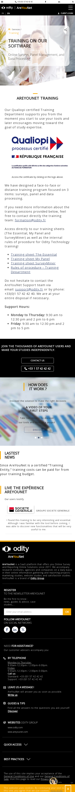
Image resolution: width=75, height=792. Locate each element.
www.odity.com (15, 727)
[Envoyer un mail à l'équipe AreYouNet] (2, 2)
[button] (35, 437)
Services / (16, 29)
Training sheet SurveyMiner (33, 263)
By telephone (17, 658)
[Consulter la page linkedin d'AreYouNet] (59, 2)
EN (8, 13)
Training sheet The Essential (34, 254)
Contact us (37, 360)
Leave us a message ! (21, 687)
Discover (39, 429)
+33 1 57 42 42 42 (39, 368)
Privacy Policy (48, 779)
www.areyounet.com (18, 731)
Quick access (12, 744)
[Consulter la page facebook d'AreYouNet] (45, 2)
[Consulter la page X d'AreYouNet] (73, 2)
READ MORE (57, 790)
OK (67, 612)
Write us (12, 695)
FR (3, 13)
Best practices (14, 759)
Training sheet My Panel (30, 259)
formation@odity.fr (30, 220)
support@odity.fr (29, 289)
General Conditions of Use (19, 776)
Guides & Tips (16, 703)
